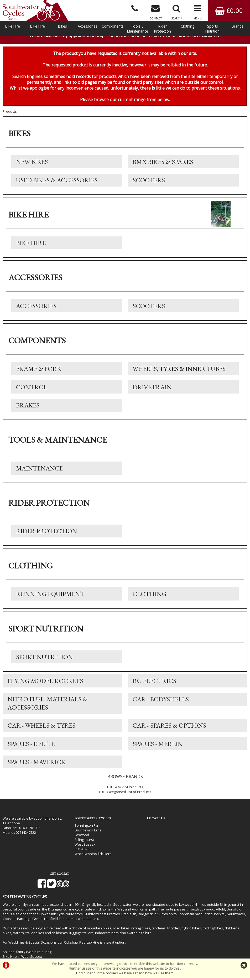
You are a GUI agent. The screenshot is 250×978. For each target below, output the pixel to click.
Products (10, 116)
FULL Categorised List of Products (125, 803)
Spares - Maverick (37, 773)
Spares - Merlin (158, 755)
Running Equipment (50, 603)
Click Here (94, 864)
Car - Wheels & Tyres (42, 736)
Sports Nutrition (212, 29)
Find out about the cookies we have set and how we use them (124, 973)
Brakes (28, 413)
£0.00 (229, 10)
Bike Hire (12, 26)
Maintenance (39, 476)
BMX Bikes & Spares (163, 167)
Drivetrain (152, 394)
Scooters (149, 186)
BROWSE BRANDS (125, 788)
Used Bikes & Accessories (57, 186)
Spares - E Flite (31, 755)
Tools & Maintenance (137, 29)
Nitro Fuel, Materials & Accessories (48, 713)
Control (32, 394)
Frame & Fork (38, 375)
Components (112, 26)
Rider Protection (162, 29)
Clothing (187, 26)
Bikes (62, 26)
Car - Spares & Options (169, 736)
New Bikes (32, 167)
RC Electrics (154, 690)
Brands (237, 26)
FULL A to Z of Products (125, 798)
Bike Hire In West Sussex (22, 943)
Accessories (87, 26)
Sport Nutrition (44, 666)
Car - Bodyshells (161, 709)
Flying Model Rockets (45, 690)
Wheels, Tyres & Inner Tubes (179, 375)
